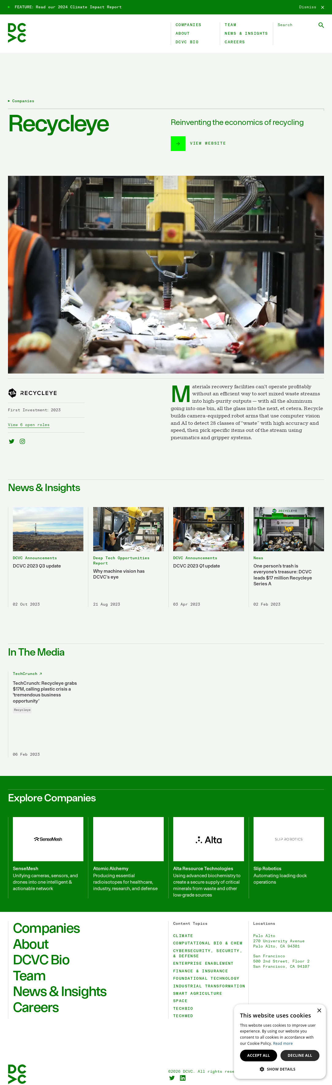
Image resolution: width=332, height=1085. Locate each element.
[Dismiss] (311, 7)
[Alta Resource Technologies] (206, 847)
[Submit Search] (321, 25)
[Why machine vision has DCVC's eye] (125, 547)
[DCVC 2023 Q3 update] (45, 547)
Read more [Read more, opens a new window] (283, 1043)
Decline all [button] (300, 1055)
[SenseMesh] (45, 847)
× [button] (319, 1011)
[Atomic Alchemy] (125, 847)
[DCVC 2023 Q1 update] (206, 547)
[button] (280, 1069)
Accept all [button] (258, 1055)
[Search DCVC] (301, 25)
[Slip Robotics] (286, 847)
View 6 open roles (29, 415)
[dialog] (280, 1041)
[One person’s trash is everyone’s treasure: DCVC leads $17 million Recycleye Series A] (286, 547)
